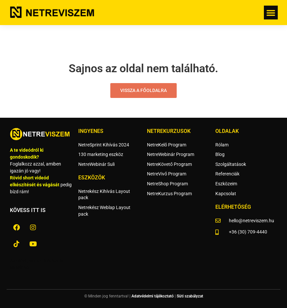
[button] (271, 12)
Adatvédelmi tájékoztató (152, 296)
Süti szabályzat (190, 296)
